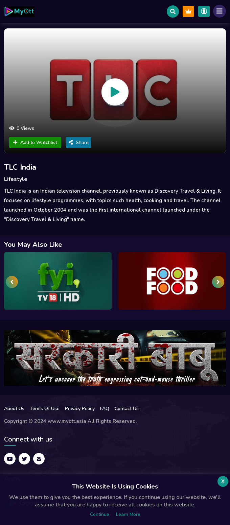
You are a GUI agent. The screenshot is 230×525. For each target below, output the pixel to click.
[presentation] (12, 282)
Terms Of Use (45, 408)
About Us (14, 408)
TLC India (20, 167)
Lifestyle (15, 179)
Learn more (128, 514)
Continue (99, 514)
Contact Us (127, 408)
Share (79, 142)
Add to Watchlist (35, 142)
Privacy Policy (80, 408)
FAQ (104, 408)
